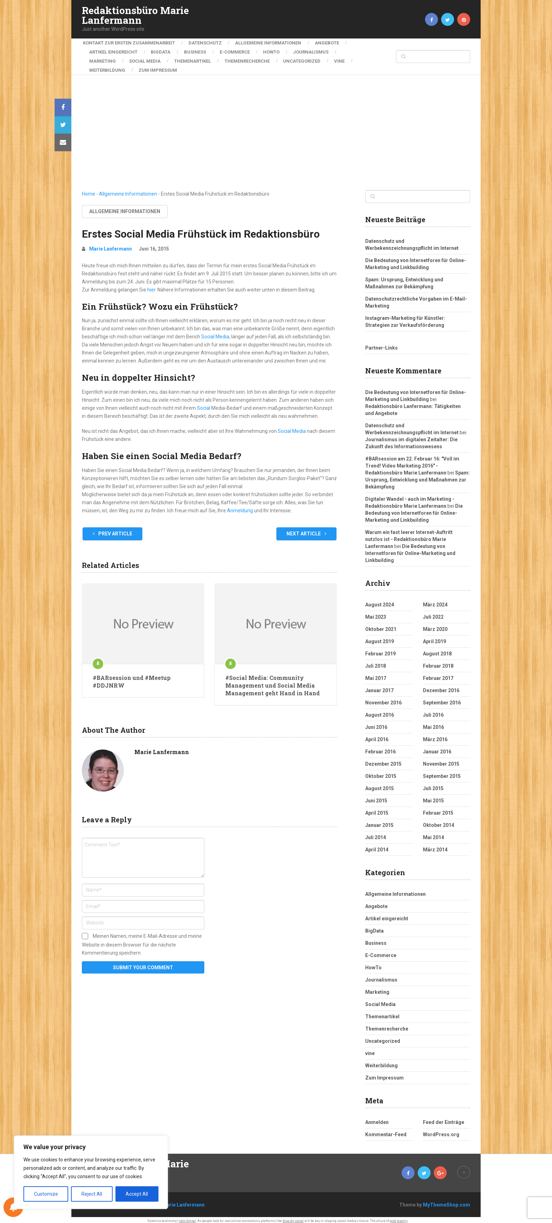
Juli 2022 (433, 613)
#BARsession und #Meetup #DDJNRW (132, 677)
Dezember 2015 (383, 760)
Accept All (137, 1194)
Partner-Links (381, 344)
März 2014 (435, 846)
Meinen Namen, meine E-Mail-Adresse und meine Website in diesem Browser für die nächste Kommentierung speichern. (142, 940)
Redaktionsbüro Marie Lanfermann (135, 15)
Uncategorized (306, 58)
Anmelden (377, 1118)
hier (151, 286)
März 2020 (435, 625)
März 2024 (435, 601)
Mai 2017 (375, 674)
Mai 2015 (433, 797)
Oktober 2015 (380, 772)
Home (88, 190)
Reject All (92, 1194)
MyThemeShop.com (446, 1201)
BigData (162, 50)
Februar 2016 (380, 748)
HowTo (276, 50)
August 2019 (379, 637)
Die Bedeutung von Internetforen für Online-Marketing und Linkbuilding (414, 509)
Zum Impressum (159, 66)
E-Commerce (238, 50)
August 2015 (379, 784)
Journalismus (316, 50)
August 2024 (379, 601)
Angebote (329, 42)
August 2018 (437, 650)
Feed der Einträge (443, 1118)
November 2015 (441, 760)
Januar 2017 (379, 686)
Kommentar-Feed (385, 1130)
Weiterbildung (107, 66)
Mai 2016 (433, 723)
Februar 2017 (438, 674)
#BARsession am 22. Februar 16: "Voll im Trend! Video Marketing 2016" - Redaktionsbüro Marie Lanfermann (412, 462)
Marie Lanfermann (110, 245)
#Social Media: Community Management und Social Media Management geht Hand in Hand (272, 681)
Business (197, 50)
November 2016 (383, 699)
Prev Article (112, 530)
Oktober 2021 (380, 625)
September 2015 (442, 772)
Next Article (306, 530)
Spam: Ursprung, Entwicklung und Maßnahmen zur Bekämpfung (417, 476)
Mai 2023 (375, 613)
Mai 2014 (433, 833)
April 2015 (376, 809)
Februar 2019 (380, 650)
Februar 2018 (438, 662)
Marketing (102, 58)
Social (203, 404)
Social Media (146, 58)
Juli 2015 (433, 784)
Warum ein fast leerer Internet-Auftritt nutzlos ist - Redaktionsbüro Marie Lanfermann (409, 535)
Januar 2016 (437, 748)
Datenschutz (205, 42)
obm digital (187, 1217)
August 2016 (379, 711)
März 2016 (435, 735)
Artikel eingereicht (113, 50)
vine (345, 58)
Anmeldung (240, 506)
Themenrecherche (250, 58)
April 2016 (376, 735)
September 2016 (442, 699)
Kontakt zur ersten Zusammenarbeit (128, 42)
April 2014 (376, 846)
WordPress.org (441, 1130)
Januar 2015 (379, 821)
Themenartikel (195, 58)
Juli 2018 (375, 662)
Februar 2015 (438, 809)
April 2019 (434, 637)
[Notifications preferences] (13, 1207)
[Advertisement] (276, 134)
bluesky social (293, 1217)
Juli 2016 (433, 711)
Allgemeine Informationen (269, 42)
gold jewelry (399, 1217)
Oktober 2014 (438, 821)
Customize (46, 1194)
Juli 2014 (375, 833)
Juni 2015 (376, 797)
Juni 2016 (376, 723)
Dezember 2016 (441, 686)
